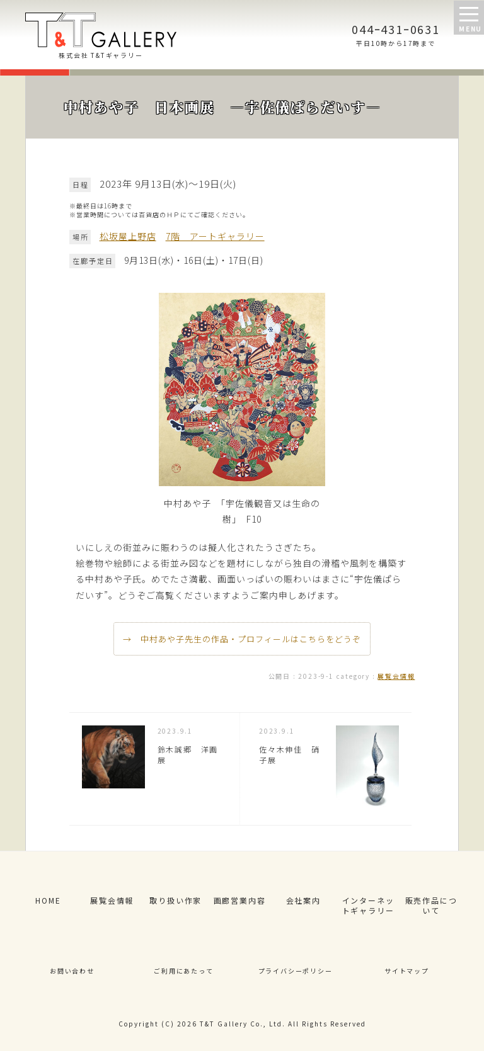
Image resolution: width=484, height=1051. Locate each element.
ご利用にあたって (183, 970)
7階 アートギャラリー (215, 236)
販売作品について (431, 905)
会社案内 (303, 900)
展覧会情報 (396, 676)
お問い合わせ (72, 970)
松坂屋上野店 (128, 236)
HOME (47, 900)
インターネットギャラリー (368, 905)
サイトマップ (406, 970)
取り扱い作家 (175, 900)
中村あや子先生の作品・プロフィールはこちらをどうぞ (251, 639)
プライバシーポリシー (295, 970)
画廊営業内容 (240, 900)
